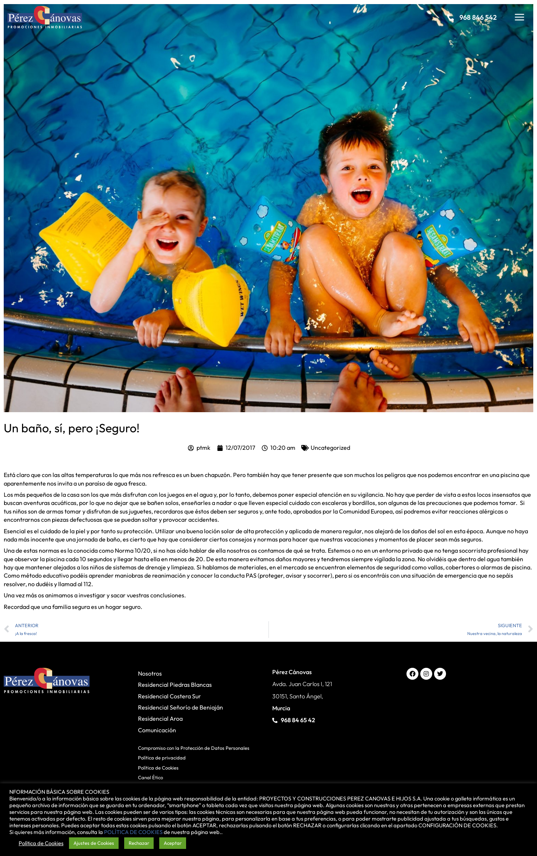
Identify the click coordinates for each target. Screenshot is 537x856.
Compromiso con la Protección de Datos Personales (193, 748)
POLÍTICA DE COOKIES (133, 832)
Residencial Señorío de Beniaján (180, 707)
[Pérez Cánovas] (44, 16)
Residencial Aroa (160, 718)
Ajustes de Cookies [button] (93, 843)
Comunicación (157, 730)
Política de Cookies (158, 768)
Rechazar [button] (139, 843)
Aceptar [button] (173, 843)
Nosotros (150, 673)
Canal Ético (150, 777)
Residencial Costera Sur (169, 696)
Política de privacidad (162, 758)
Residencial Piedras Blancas (175, 684)
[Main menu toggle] (519, 17)
